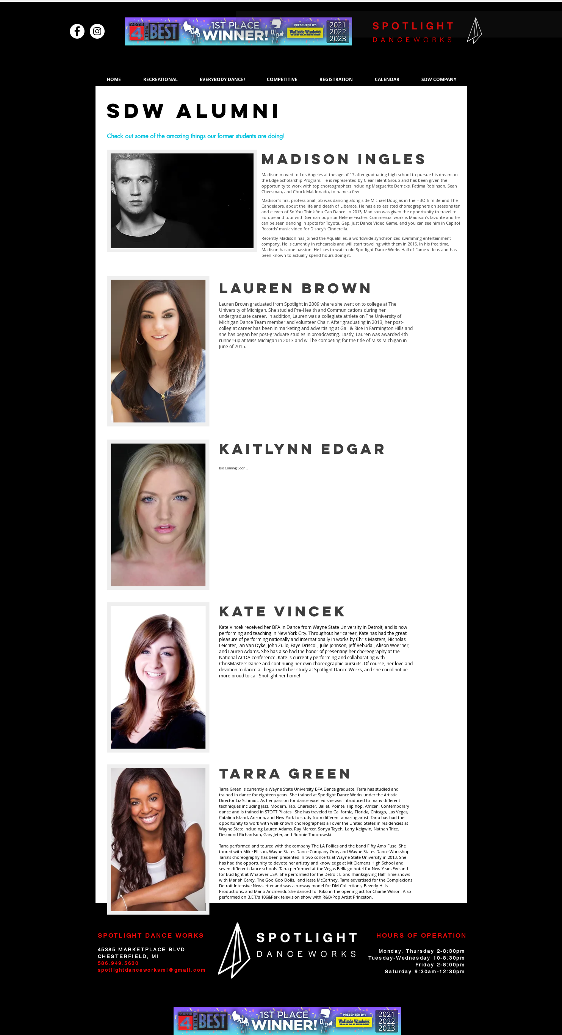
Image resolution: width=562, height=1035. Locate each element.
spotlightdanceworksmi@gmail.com (152, 970)
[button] (160, 79)
